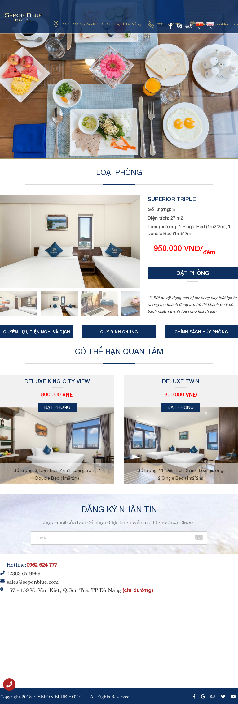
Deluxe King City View (57, 381)
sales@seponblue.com (218, 24)
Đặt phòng (192, 272)
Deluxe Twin (180, 381)
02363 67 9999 (23, 573)
